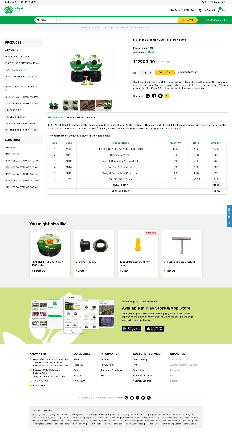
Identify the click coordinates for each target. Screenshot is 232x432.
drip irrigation (38, 414)
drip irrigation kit (77, 414)
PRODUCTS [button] (174, 10)
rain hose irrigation (133, 421)
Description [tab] (55, 117)
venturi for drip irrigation (82, 417)
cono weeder (103, 417)
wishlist (77, 375)
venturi (174, 414)
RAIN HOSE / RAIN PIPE (17, 56)
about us (105, 359)
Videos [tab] (91, 117)
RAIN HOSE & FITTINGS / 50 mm (21, 180)
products (78, 365)
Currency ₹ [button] (219, 2)
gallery (77, 370)
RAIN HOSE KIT (13, 154)
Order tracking (140, 359)
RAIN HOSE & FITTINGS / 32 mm (21, 174)
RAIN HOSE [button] (189, 10)
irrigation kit (113, 414)
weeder (115, 417)
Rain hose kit (79, 424)
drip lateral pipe (182, 417)
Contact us (138, 370)
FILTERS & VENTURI (15, 117)
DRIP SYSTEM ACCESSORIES (20, 123)
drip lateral (147, 417)
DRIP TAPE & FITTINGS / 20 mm (21, 103)
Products (94, 27)
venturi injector (188, 414)
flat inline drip (56, 421)
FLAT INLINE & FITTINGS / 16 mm (22, 63)
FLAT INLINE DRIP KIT (16, 70)
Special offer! (217, 19)
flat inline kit (190, 424)
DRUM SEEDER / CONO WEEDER (21, 130)
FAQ (135, 365)
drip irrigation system (57, 414)
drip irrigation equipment (157, 414)
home (76, 359)
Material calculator (142, 381)
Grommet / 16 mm (86, 262)
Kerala (173, 375)
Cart (221, 9)
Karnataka (175, 370)
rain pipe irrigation (171, 421)
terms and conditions (111, 370)
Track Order (228, 216)
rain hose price (152, 421)
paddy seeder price (113, 424)
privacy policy (107, 365)
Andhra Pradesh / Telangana (183, 365)
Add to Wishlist (187, 72)
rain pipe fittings (62, 424)
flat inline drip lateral (76, 421)
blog (103, 375)
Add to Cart (165, 72)
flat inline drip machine (99, 421)
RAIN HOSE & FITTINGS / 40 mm (21, 160)
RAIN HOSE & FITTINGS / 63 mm (21, 187)
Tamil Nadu (175, 359)
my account (79, 381)
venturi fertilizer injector (43, 417)
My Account (207, 10)
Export (173, 381)
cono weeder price (130, 417)
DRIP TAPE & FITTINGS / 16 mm (21, 97)
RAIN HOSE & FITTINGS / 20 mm (21, 167)
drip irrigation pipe (96, 414)
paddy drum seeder (134, 424)
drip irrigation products (132, 414)
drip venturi (63, 417)
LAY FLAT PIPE (13, 110)
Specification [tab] (75, 117)
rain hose (117, 421)
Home (85, 27)
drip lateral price (163, 417)
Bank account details (143, 375)
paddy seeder (94, 424)
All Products (11, 50)
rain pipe (187, 421)
